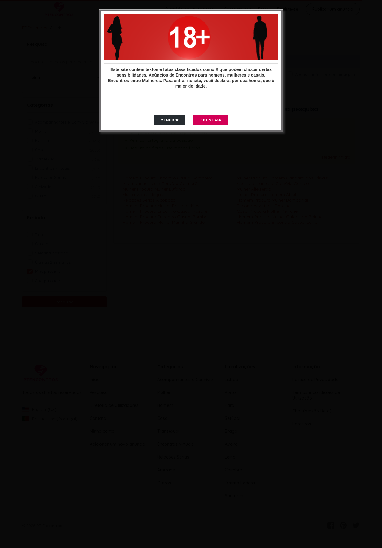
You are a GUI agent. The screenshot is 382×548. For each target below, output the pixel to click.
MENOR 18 (170, 120)
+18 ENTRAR (210, 120)
